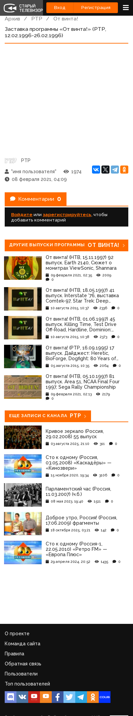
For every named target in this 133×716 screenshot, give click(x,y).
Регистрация (95, 7)
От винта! (65, 18)
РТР (36, 18)
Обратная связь (23, 663)
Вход (59, 7)
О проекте (17, 633)
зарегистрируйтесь (67, 214)
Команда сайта (22, 643)
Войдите (22, 214)
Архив (12, 18)
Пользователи (21, 673)
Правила (14, 653)
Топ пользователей (27, 684)
